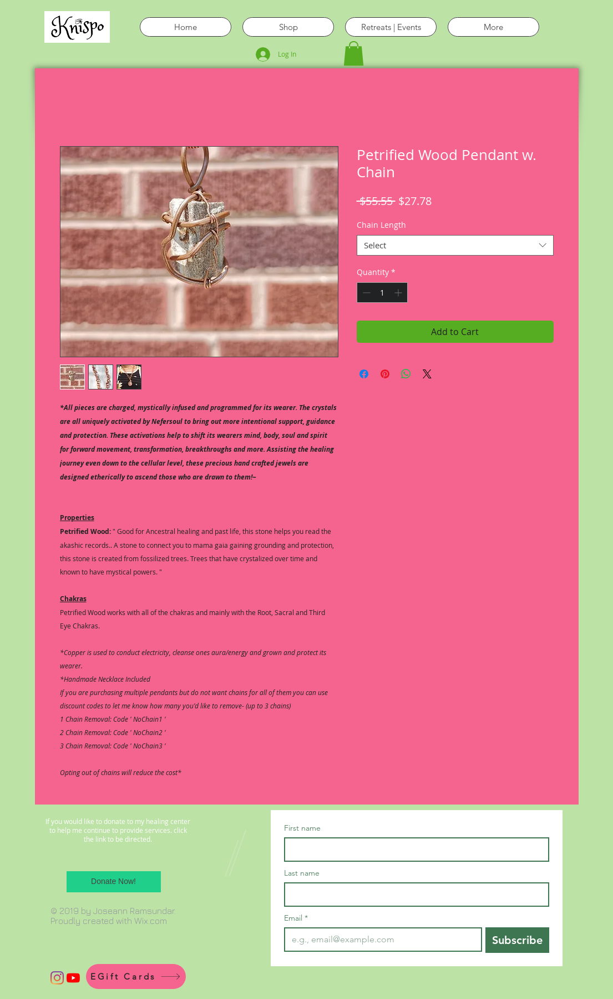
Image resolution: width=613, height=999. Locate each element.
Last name (302, 873)
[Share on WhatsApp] (406, 374)
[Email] (379, 939)
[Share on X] (427, 374)
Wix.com (150, 921)
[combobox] (455, 245)
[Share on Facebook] (364, 374)
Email (296, 918)
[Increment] (399, 292)
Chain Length (381, 224)
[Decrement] (365, 292)
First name (302, 828)
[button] (353, 53)
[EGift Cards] (136, 976)
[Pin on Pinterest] (385, 374)
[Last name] (413, 894)
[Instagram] (57, 978)
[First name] (413, 849)
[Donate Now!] (114, 881)
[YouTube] (73, 978)
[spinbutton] (382, 292)
